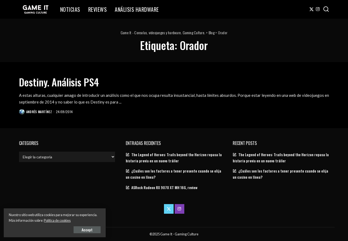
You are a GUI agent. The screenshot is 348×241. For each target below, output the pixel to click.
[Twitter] (311, 9)
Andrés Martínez (39, 111)
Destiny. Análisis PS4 (62, 82)
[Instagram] (318, 9)
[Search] (326, 9)
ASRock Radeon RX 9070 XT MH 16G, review (164, 187)
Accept (65, 229)
